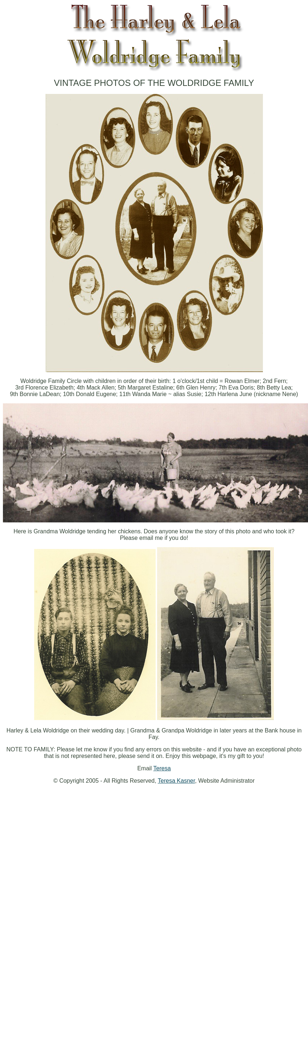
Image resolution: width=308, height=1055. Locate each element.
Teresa (162, 768)
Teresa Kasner (176, 781)
